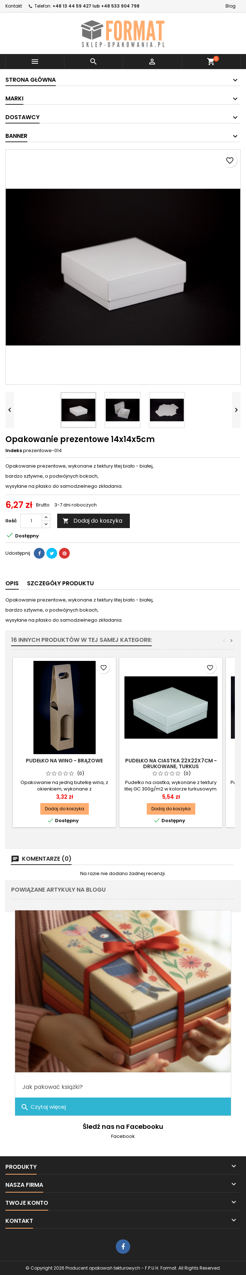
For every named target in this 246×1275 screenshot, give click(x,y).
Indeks (13, 450)
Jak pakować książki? (52, 1087)
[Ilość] (31, 521)
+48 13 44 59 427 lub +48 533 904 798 (96, 6)
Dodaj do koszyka (92, 521)
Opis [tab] (12, 583)
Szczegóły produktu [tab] (60, 583)
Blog (231, 6)
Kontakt (13, 6)
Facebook (123, 1136)
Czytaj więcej (43, 1107)
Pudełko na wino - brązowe (64, 760)
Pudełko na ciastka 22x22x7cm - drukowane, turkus (171, 763)
